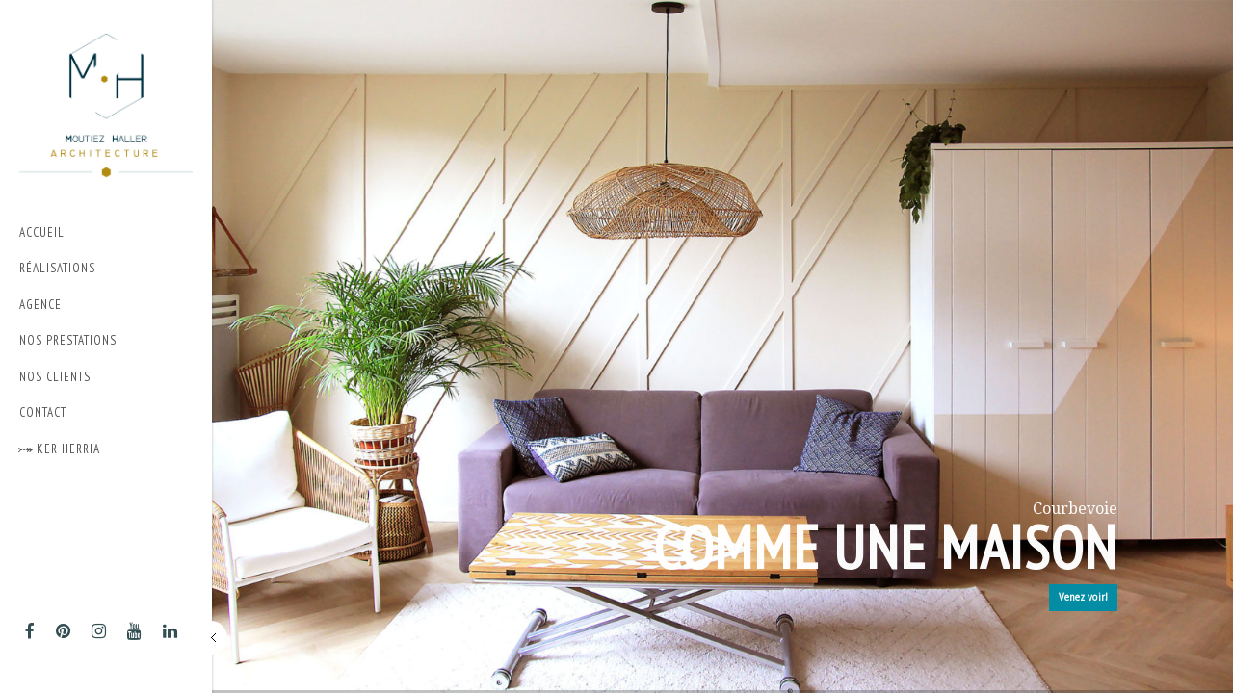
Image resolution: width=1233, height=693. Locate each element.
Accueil (42, 232)
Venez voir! (1083, 597)
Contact (42, 412)
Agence (40, 304)
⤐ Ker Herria (59, 449)
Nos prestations (101, 341)
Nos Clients (55, 377)
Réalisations (57, 268)
